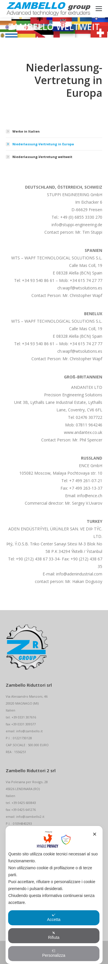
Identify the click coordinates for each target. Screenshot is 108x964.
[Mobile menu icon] (98, 8)
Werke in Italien (26, 131)
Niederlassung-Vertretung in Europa (43, 144)
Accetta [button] (53, 917)
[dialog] (54, 895)
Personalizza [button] (53, 953)
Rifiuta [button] (54, 935)
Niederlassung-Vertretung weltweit (42, 157)
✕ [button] (94, 834)
